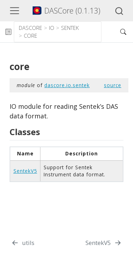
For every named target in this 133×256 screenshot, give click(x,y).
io (51, 27)
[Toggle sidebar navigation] (8, 31)
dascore (30, 27)
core (30, 35)
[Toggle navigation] (14, 10)
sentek (70, 27)
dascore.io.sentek (67, 85)
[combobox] (119, 10)
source (112, 85)
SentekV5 (25, 170)
